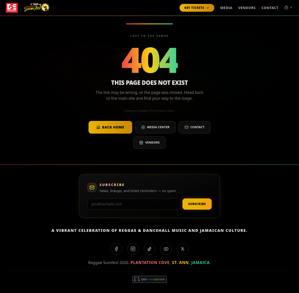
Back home (110, 127)
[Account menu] (288, 7)
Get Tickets (196, 8)
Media (226, 7)
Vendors (247, 7)
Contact (270, 7)
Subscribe (197, 204)
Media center (155, 127)
